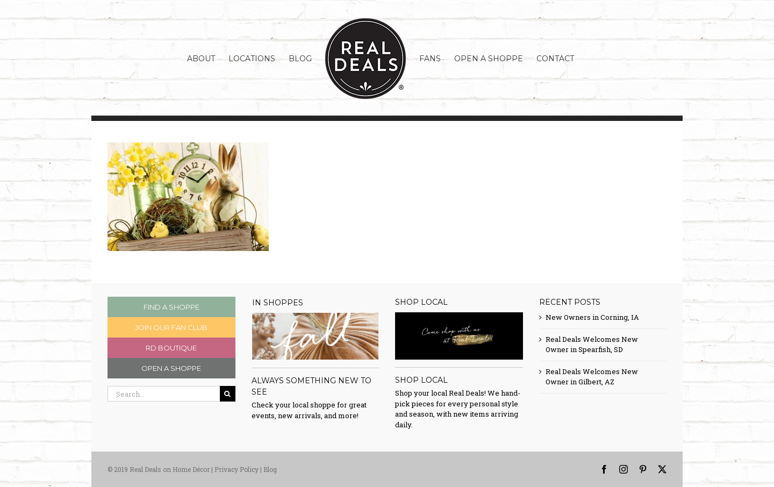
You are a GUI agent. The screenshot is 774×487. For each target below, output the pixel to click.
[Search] (227, 394)
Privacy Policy (236, 469)
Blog (270, 469)
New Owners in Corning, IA (592, 317)
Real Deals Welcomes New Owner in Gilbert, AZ (592, 377)
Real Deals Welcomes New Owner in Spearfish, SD (592, 344)
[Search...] (164, 394)
